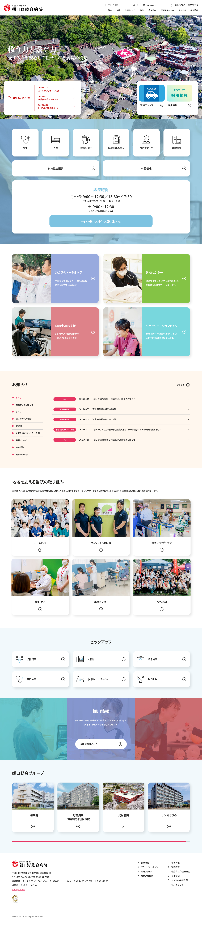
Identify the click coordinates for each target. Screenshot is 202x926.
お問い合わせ (193, 4)
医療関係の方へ (116, 148)
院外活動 (20, 447)
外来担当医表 (55, 168)
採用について (21, 440)
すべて (18, 397)
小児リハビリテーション (98, 679)
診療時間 (145, 862)
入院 (55, 148)
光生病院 (175, 875)
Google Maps (18, 889)
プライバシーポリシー (150, 867)
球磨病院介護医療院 (180, 871)
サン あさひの (177, 884)
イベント (19, 411)
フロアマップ (146, 148)
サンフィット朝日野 (179, 880)
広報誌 (19, 426)
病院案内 (176, 148)
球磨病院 (175, 867)
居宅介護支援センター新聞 (28, 433)
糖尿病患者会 (22, 454)
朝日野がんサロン (24, 418)
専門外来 (31, 679)
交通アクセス (180, 4)
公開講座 (31, 659)
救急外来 (152, 659)
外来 (25, 148)
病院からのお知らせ (24, 404)
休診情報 (146, 168)
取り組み (152, 679)
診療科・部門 (85, 148)
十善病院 (175, 862)
